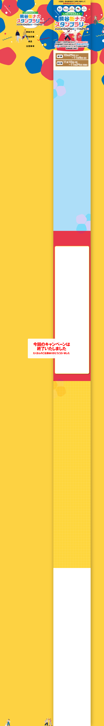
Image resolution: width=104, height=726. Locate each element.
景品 (30, 41)
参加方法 (30, 31)
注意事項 (30, 46)
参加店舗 (30, 36)
